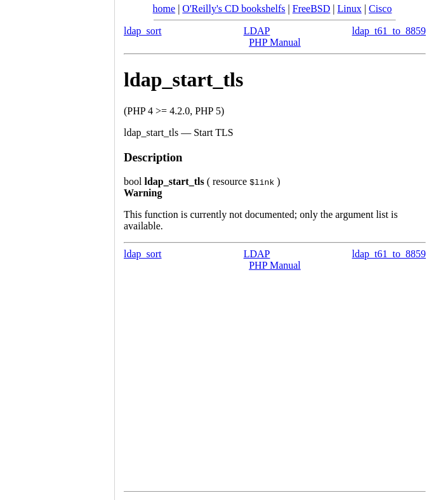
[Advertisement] (57, 246)
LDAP (257, 30)
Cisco (380, 8)
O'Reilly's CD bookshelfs (233, 8)
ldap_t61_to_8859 (389, 30)
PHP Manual (275, 42)
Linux (350, 8)
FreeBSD (312, 8)
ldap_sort (143, 30)
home (164, 8)
